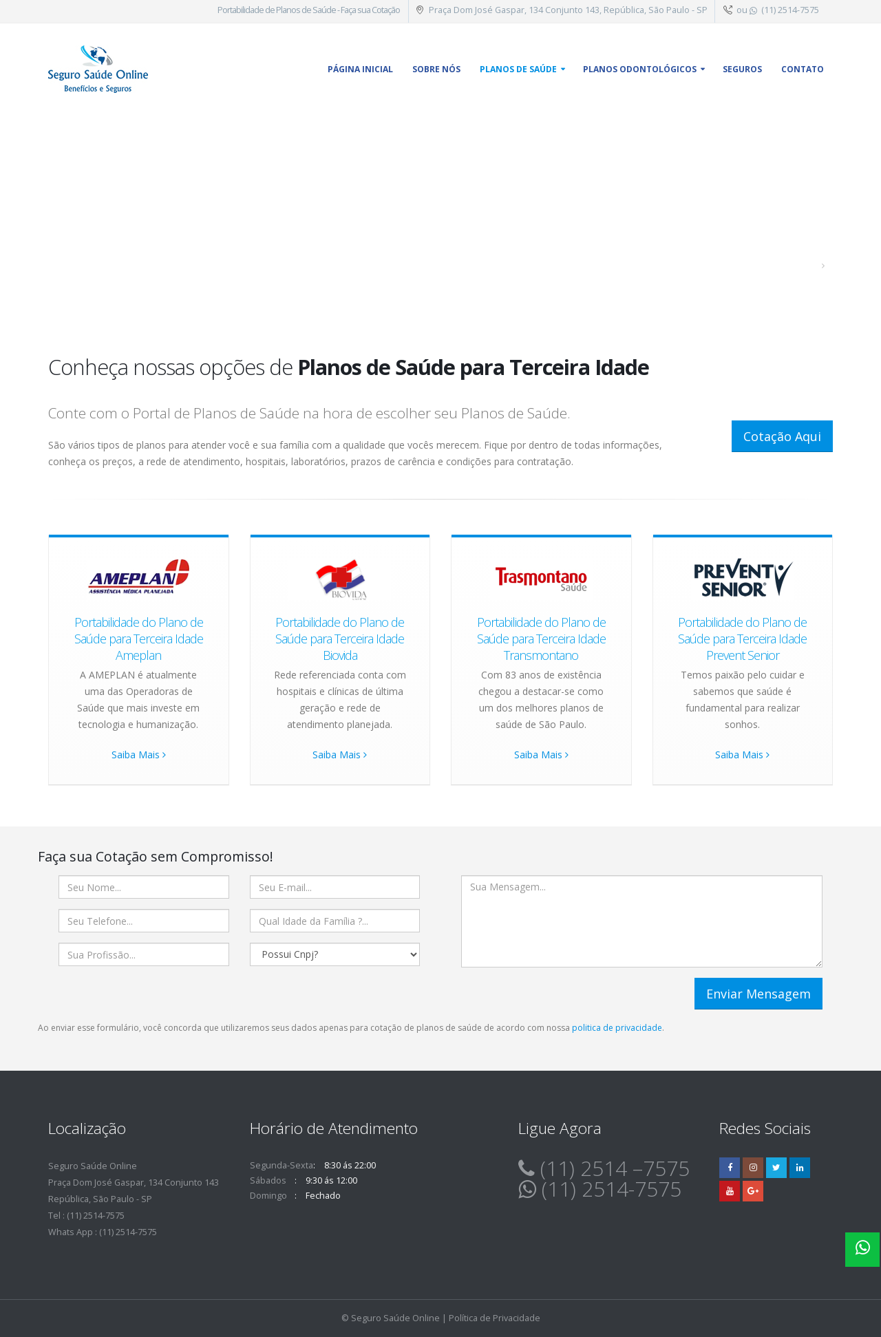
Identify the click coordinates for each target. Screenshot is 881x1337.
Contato (802, 69)
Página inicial (360, 69)
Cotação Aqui (782, 436)
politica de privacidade (617, 1028)
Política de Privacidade (494, 1318)
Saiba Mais (139, 754)
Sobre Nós (436, 69)
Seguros (742, 69)
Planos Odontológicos (640, 69)
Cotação (386, 10)
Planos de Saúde (518, 69)
